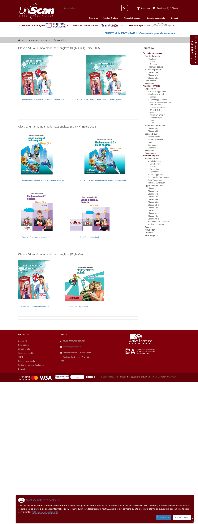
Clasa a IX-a (151, 210)
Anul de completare (154, 224)
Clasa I (149, 188)
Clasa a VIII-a (60, 40)
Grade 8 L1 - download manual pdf (35, 307)
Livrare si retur (24, 349)
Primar (151, 62)
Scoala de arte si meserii (157, 221)
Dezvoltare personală (150, 25)
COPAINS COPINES (156, 107)
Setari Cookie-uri (182, 517)
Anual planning (153, 161)
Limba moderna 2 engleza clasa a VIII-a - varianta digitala (103, 180)
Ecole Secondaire (154, 139)
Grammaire (151, 145)
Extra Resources (153, 180)
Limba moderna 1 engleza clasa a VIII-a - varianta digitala (99, 100)
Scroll (194, 520)
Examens (150, 148)
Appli (150, 112)
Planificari (150, 59)
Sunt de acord (163, 517)
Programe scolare (154, 67)
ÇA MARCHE (153, 110)
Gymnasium (153, 169)
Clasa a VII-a (152, 205)
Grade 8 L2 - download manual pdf (36, 237)
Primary (151, 166)
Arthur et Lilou (154, 105)
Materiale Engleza (110, 18)
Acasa (24, 40)
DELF (150, 123)
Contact (174, 18)
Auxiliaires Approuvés (155, 91)
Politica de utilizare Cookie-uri (31, 365)
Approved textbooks (40, 40)
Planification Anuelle (155, 94)
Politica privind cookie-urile (45, 511)
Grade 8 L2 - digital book (89, 237)
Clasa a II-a (151, 72)
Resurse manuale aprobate (159, 102)
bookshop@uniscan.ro (72, 347)
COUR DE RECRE (156, 115)
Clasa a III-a (151, 194)
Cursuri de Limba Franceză (96, 25)
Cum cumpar (23, 345)
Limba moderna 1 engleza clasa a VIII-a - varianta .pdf (42, 100)
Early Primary (154, 164)
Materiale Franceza (132, 18)
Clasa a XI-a (151, 216)
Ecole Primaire (152, 137)
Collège (151, 97)
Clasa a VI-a (151, 78)
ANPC (21, 357)
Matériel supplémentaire (157, 100)
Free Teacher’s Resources (157, 177)
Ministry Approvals (154, 174)
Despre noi (93, 18)
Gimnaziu (152, 64)
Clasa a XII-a (152, 219)
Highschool (153, 172)
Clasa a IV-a (151, 197)
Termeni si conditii (25, 353)
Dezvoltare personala (156, 18)
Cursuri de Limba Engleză (42, 25)
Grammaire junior (155, 118)
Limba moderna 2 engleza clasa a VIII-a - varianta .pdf (43, 180)
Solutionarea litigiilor (26, 361)
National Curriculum (155, 183)
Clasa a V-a (151, 75)
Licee (149, 142)
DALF (150, 120)
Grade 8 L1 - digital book (78, 307)
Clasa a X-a (151, 213)
